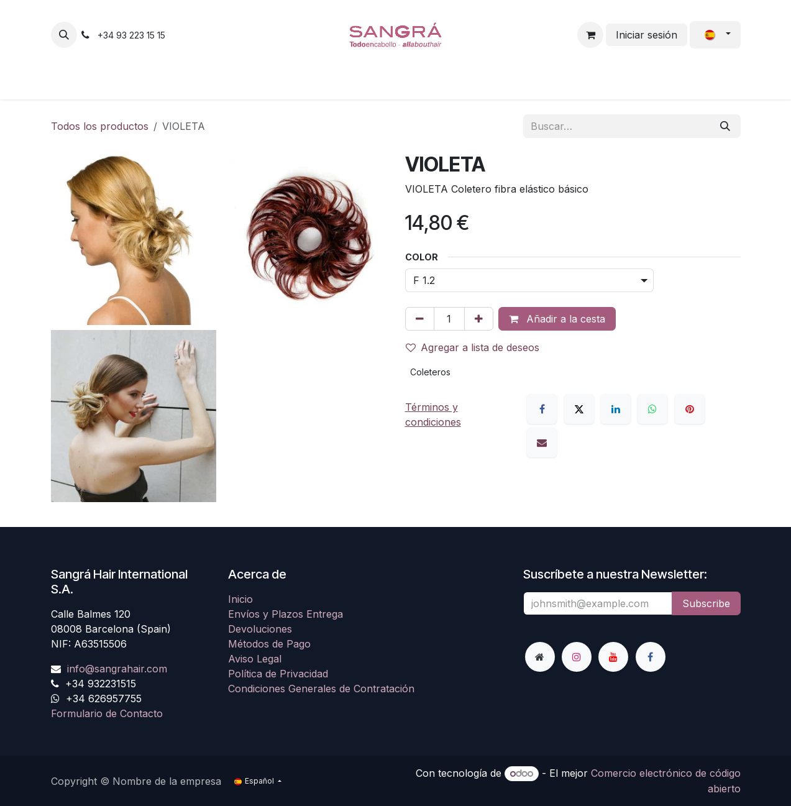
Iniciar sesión (646, 35)
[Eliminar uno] (419, 319)
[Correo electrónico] (542, 442)
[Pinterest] (690, 409)
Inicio (240, 599)
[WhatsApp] (652, 409)
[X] (579, 409)
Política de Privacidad (278, 673)
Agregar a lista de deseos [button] (472, 347)
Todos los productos (100, 126)
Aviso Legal (254, 659)
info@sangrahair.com (117, 668)
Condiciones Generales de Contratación (321, 688)
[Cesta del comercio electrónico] (590, 35)
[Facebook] (542, 409)
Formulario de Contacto (107, 713)
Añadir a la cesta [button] (557, 319)
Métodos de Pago (269, 644)
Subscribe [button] (706, 603)
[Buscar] (725, 126)
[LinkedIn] (616, 409)
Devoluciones (260, 629)
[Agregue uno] (478, 319)
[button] (64, 35)
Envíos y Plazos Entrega (285, 614)
